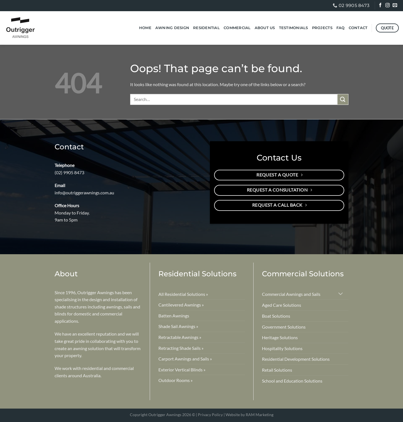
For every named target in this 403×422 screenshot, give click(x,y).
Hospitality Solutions (282, 348)
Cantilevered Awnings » (181, 304)
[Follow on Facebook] (380, 6)
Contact (358, 28)
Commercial (237, 28)
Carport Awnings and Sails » (185, 358)
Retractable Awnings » (179, 337)
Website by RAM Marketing (249, 414)
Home (145, 28)
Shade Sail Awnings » (178, 326)
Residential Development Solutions (296, 359)
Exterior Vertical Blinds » (181, 369)
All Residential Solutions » (183, 294)
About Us (265, 28)
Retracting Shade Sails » (180, 348)
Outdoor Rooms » (175, 380)
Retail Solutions (277, 370)
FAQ (340, 28)
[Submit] (342, 99)
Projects (322, 28)
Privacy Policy (210, 414)
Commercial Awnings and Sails (291, 294)
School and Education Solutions (292, 380)
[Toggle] (340, 294)
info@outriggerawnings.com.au (84, 192)
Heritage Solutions (280, 337)
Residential (206, 28)
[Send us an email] (395, 6)
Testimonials (293, 28)
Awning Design (172, 28)
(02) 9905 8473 (69, 172)
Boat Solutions (276, 316)
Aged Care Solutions (281, 305)
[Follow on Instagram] (388, 6)
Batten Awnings (173, 315)
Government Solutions (284, 326)
